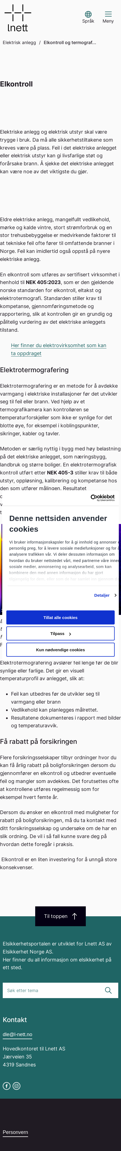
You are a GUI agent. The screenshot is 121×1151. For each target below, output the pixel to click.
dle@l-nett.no (17, 1034)
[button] (88, 18)
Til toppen (60, 916)
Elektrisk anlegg (19, 42)
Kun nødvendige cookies (60, 649)
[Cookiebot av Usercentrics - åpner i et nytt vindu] (91, 498)
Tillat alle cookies (60, 617)
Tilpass (60, 633)
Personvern (15, 1132)
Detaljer (102, 595)
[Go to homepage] (18, 18)
